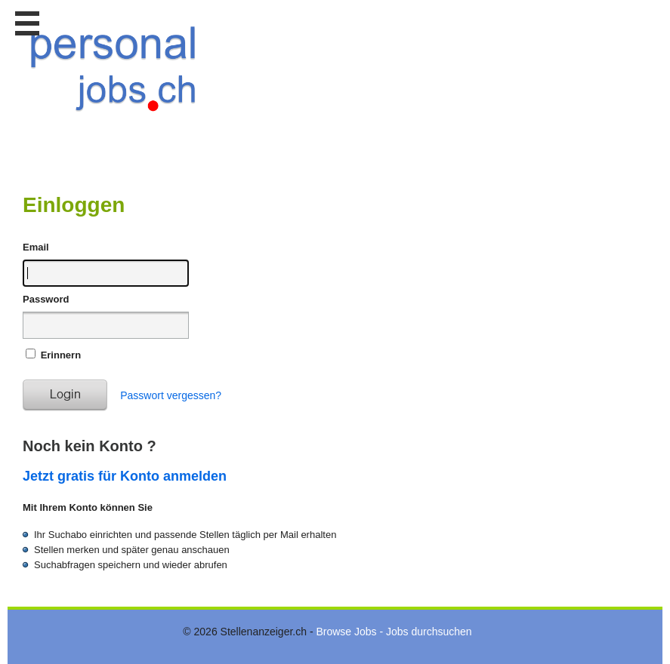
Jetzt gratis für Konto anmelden (125, 476)
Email (36, 247)
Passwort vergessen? (170, 395)
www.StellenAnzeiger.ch (113, 78)
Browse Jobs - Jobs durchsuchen (393, 632)
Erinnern (61, 355)
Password (46, 299)
